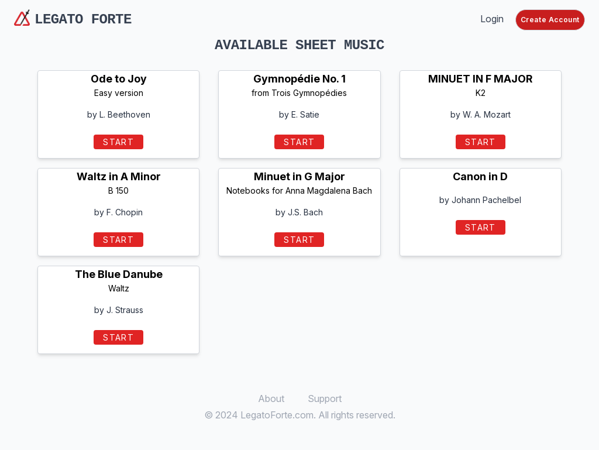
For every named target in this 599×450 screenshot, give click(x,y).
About (271, 398)
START (118, 142)
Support (325, 398)
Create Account (550, 19)
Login (492, 19)
